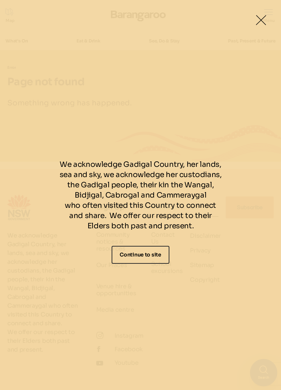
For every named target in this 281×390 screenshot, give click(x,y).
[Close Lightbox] (261, 20)
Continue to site (140, 254)
